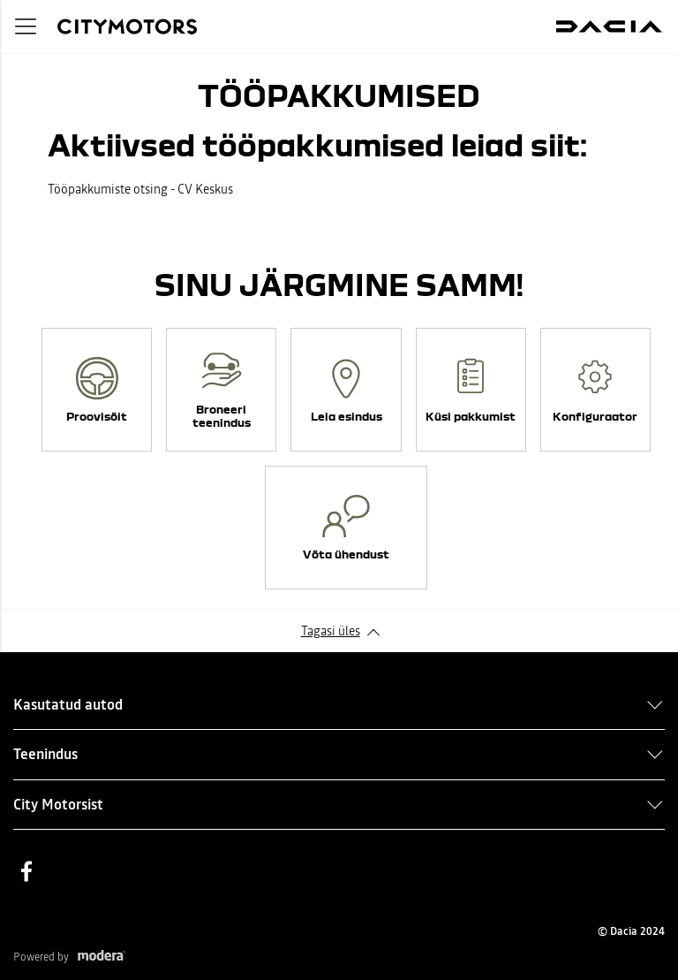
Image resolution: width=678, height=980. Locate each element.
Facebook (26, 871)
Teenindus (45, 753)
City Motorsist (58, 804)
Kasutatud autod (68, 704)
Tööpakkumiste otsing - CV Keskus (140, 189)
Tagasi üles (330, 631)
